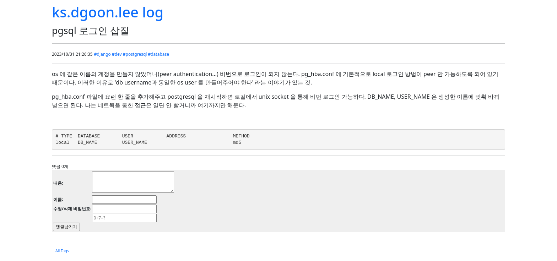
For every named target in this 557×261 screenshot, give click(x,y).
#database (158, 54)
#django (102, 54)
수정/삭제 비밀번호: (72, 209)
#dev (117, 54)
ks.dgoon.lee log (107, 12)
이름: (58, 199)
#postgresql (135, 54)
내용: (58, 183)
